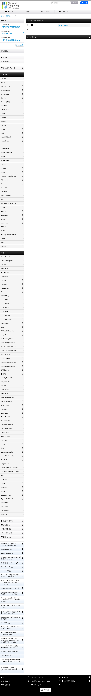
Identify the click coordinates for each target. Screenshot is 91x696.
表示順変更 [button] (63, 25)
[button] (82, 12)
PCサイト (46, 690)
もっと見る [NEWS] (19, 45)
